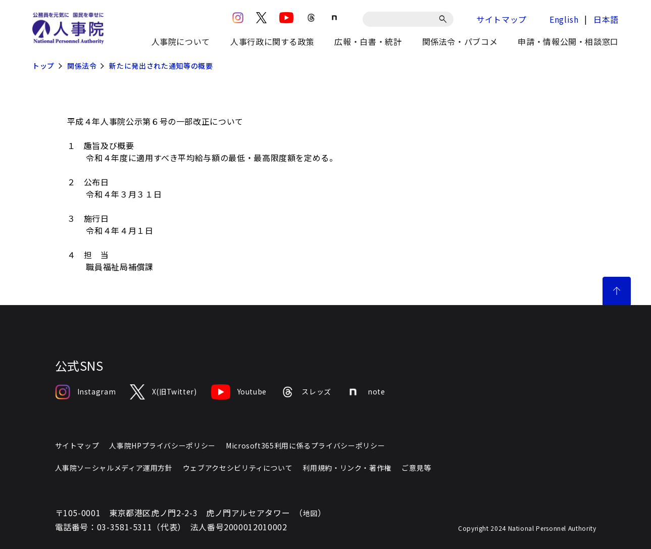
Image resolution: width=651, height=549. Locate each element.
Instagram (85, 392)
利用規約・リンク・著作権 (347, 468)
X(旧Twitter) (163, 392)
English (563, 19)
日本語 (606, 19)
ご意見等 (416, 468)
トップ (43, 66)
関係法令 (82, 66)
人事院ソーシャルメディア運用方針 (114, 468)
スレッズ (306, 392)
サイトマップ (501, 19)
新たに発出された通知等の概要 (161, 66)
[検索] (445, 19)
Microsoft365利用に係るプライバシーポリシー (305, 445)
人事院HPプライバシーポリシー (162, 445)
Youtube (239, 392)
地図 (310, 513)
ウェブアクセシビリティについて (238, 468)
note (365, 392)
